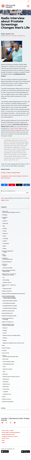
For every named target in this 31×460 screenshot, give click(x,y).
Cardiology (5, 319)
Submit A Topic (5, 200)
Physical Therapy (6, 348)
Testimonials (6, 243)
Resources (5, 233)
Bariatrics (5, 328)
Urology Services (21, 35)
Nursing (5, 228)
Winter (4, 246)
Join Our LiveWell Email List (8, 190)
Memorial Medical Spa (7, 313)
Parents (4, 231)
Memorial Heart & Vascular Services (11, 376)
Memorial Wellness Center (8, 324)
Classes (4, 255)
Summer (5, 241)
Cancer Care (8, 35)
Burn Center (5, 359)
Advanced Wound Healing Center (10, 356)
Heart (4, 366)
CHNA (4, 218)
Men (4, 226)
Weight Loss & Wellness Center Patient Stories (13, 343)
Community (4, 217)
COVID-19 (5, 221)
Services (4, 355)
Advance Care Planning (8, 275)
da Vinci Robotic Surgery (8, 361)
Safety (4, 236)
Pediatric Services (7, 282)
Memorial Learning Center (8, 310)
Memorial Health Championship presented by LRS (13, 293)
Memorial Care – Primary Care (9, 274)
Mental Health (6, 271)
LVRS (4, 371)
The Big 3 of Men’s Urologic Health (10, 172)
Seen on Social (5, 353)
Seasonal (4, 350)
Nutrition (5, 338)
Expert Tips (5, 223)
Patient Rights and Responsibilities (11, 432)
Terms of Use (5, 438)
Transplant (5, 391)
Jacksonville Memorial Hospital (10, 300)
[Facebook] (2, 423)
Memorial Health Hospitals (8, 296)
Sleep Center (6, 386)
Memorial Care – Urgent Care (9, 285)
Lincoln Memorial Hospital (9, 303)
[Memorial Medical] (8, 6)
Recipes (4, 340)
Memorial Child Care (7, 291)
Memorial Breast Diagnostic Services (11, 212)
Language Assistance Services (10, 436)
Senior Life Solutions (7, 267)
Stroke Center (6, 389)
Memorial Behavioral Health (8, 270)
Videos (3, 396)
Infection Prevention (7, 369)
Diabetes (5, 330)
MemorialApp (6, 280)
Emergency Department (7, 251)
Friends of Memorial (7, 261)
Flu (3, 277)
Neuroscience (6, 379)
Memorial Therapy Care (7, 321)
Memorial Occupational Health (9, 315)
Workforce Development (7, 401)
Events (3, 254)
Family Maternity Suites (8, 364)
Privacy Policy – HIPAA (7, 430)
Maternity (5, 374)
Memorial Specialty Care (8, 318)
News (3, 345)
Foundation (4, 258)
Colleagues (4, 214)
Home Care (4, 264)
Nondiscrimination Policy (8, 434)
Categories (15, 207)
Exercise (5, 333)
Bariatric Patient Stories (8, 325)
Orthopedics (6, 381)
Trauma (5, 252)
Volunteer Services (6, 399)
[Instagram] (10, 423)
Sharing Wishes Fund (8, 259)
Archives (15, 408)
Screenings (14, 35)
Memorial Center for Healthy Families (11, 335)
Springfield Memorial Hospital (10, 305)
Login (3, 442)
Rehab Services (6, 384)
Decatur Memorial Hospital (9, 297)
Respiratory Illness (7, 288)
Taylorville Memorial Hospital (10, 308)
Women (4, 248)
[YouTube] (14, 423)
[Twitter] (6, 423)
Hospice (5, 265)
